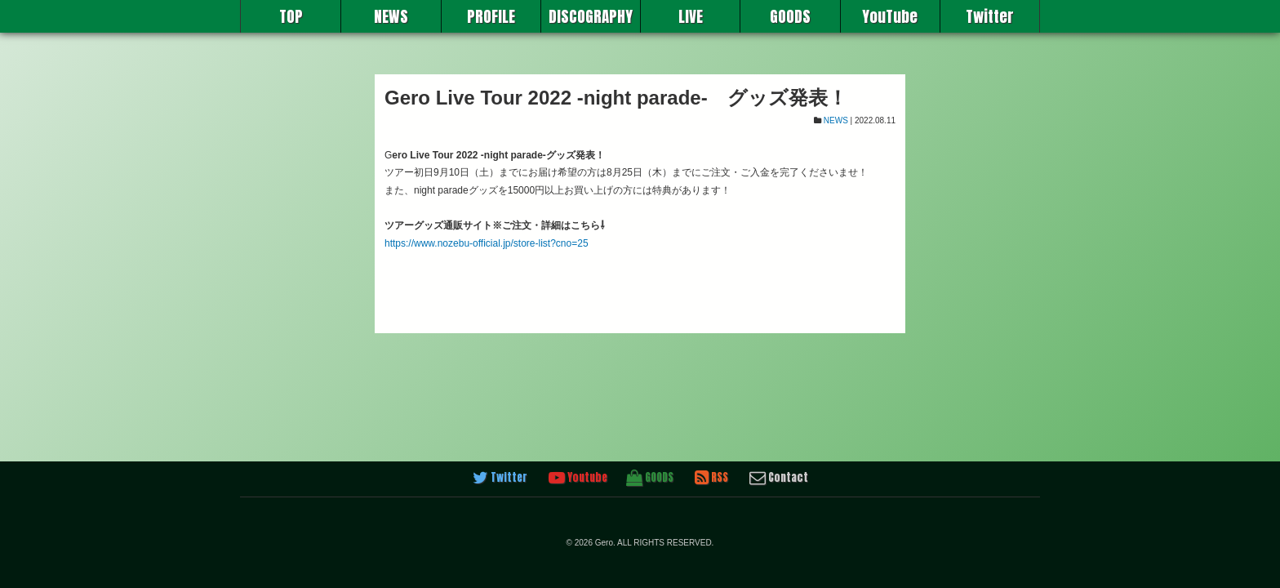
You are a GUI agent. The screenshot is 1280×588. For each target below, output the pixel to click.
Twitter (990, 16)
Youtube (578, 478)
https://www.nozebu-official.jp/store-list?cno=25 (486, 243)
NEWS (391, 16)
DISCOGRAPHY (591, 16)
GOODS (790, 16)
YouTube (890, 16)
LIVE (690, 16)
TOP (291, 16)
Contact (778, 478)
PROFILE (491, 16)
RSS (711, 478)
